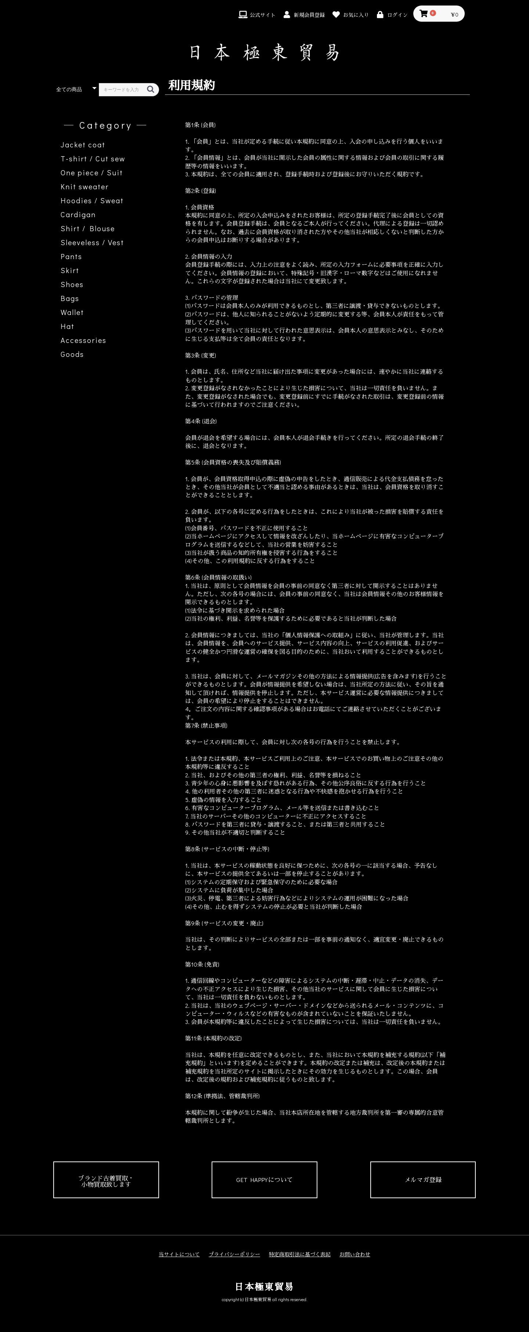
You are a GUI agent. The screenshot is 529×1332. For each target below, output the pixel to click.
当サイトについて (179, 1254)
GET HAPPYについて (264, 1179)
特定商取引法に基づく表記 (300, 1254)
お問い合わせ (354, 1254)
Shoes (72, 284)
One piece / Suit (92, 172)
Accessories (84, 340)
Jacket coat (83, 144)
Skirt (70, 270)
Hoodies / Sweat (92, 200)
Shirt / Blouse (88, 228)
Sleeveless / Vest (92, 242)
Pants (71, 256)
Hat (68, 326)
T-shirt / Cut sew (93, 158)
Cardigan (78, 214)
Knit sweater (85, 186)
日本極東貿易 (264, 1286)
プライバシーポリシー (234, 1254)
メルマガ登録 (423, 1179)
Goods (72, 354)
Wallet (72, 312)
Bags (70, 298)
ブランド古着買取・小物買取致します (106, 1181)
